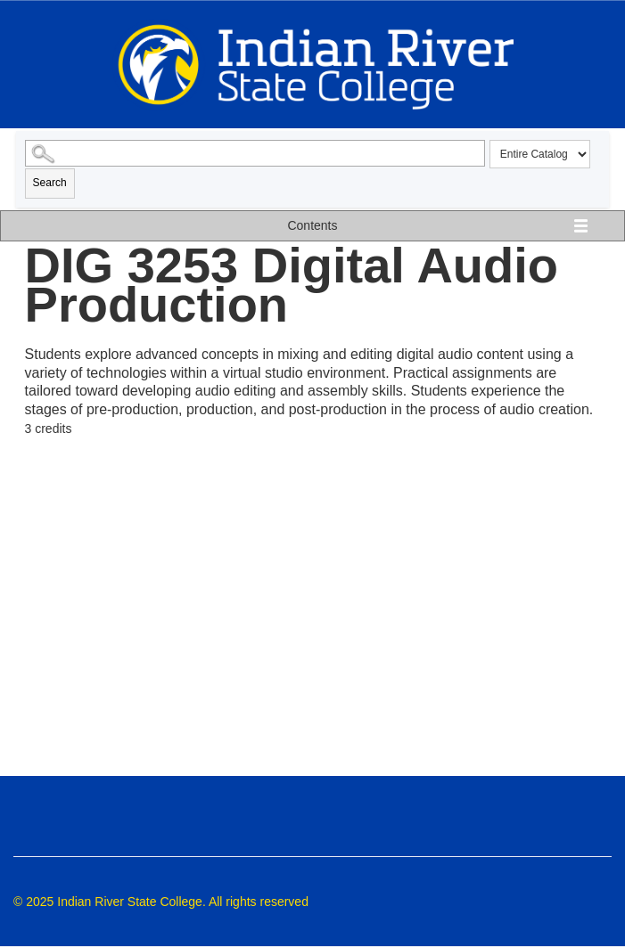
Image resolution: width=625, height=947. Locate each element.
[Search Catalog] (255, 153)
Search (50, 182)
